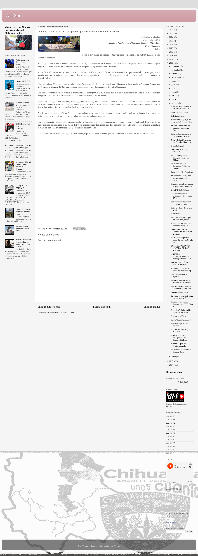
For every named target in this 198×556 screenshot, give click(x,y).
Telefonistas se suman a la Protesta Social (181, 351)
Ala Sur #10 (171, 450)
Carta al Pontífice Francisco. (182, 172)
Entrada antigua (152, 306)
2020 (171, 48)
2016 (171, 63)
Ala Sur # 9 (170, 446)
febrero (175, 103)
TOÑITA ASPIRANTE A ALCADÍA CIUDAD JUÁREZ (180, 248)
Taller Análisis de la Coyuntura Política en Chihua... (180, 166)
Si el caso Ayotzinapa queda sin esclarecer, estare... (181, 218)
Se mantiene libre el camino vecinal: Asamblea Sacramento (23, 165)
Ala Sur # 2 (170, 423)
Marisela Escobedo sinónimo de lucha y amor (23, 228)
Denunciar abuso (174, 372)
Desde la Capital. (177, 146)
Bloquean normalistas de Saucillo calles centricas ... (182, 281)
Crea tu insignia (171, 522)
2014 (171, 365)
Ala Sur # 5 (170, 433)
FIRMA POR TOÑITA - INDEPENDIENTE (180, 263)
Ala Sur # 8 (170, 443)
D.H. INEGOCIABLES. (180, 190)
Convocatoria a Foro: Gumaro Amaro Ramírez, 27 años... (181, 231)
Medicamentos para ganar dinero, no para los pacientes (181, 178)
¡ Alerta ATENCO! (23, 81)
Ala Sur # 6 (170, 436)
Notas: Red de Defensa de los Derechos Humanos (181, 141)
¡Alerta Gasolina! (22, 103)
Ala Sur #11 (170, 453)
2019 (171, 52)
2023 (171, 41)
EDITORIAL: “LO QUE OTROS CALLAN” (23, 126)
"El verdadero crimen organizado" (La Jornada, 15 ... (181, 196)
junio (174, 88)
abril (174, 96)
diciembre (176, 66)
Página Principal (102, 306)
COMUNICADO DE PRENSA (179, 150)
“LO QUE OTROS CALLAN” (23, 187)
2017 (171, 59)
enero (174, 357)
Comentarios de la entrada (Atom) (61, 313)
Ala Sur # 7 (170, 440)
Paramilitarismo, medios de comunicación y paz (181, 224)
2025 (171, 33)
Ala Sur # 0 (170, 416)
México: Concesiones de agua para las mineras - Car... (181, 128)
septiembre (176, 77)
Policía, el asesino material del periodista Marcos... (181, 135)
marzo (174, 99)
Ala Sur (13, 15)
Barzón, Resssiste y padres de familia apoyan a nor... (181, 287)
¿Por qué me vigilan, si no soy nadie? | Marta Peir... (181, 121)
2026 (171, 30)
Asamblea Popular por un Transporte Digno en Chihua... (180, 157)
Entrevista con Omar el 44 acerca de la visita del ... (181, 203)
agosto (174, 81)
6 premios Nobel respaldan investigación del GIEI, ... (182, 311)
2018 (171, 55)
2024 (171, 37)
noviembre (176, 70)
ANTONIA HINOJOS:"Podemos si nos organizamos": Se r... (181, 256)
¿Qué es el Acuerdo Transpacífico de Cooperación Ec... (179, 337)
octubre (175, 74)
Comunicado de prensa (179, 292)
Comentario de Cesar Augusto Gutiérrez (24, 210)
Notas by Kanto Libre (179, 112)
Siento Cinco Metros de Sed (181, 320)
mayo (174, 92)
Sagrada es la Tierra (178, 316)
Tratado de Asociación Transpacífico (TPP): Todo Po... (182, 304)
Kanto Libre (175, 214)
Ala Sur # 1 (170, 420)
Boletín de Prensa (178, 116)
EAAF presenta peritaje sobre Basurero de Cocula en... (182, 240)
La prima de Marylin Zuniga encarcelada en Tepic (182, 297)
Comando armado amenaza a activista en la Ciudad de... (182, 185)
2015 (171, 361)
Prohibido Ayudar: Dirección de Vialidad (22, 62)
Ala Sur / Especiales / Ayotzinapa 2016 (179, 345)
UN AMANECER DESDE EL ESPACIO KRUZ (181, 107)
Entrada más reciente (49, 306)
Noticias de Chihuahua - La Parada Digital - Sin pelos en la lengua (18, 146)
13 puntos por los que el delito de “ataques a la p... (182, 269)
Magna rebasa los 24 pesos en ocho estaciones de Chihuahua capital (17, 30)
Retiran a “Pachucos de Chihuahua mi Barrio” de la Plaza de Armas (23, 243)
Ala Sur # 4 (170, 430)
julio (174, 85)
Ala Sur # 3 (170, 426)
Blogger (117, 546)
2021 (171, 44)
